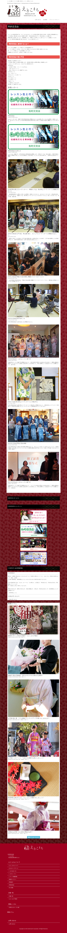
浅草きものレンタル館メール (14, 74)
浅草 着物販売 (21, 719)
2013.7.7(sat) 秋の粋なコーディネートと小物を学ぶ (23, 402)
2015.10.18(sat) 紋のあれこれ (16, 318)
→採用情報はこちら (12, 592)
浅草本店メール (11, 71)
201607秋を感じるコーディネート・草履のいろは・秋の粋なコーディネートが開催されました (33, 190)
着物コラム (23, 637)
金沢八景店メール (12, 78)
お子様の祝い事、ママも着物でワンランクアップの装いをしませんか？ (28, 718)
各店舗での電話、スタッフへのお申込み (18, 67)
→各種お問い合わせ (12, 599)
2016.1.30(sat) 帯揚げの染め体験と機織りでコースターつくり (26, 277)
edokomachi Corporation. (33, 928)
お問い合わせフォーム (14, 68)
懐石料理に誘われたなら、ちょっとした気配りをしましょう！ (26, 797)
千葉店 (19, 637)
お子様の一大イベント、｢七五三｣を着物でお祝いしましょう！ (26, 758)
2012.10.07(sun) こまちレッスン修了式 (19, 482)
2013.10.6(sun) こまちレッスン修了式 (19, 359)
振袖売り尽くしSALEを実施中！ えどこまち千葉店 (22, 636)
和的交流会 (11, 116)
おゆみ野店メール (12, 79)
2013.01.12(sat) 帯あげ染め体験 (17, 443)
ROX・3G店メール (12, 73)
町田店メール (11, 76)
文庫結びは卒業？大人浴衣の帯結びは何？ (20, 832)
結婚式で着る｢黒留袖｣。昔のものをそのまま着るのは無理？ (25, 675)
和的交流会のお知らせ (14, 151)
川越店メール (11, 81)
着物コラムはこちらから (33, 837)
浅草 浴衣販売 (20, 833)
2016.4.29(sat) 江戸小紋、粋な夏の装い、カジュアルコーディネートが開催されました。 (32, 234)
